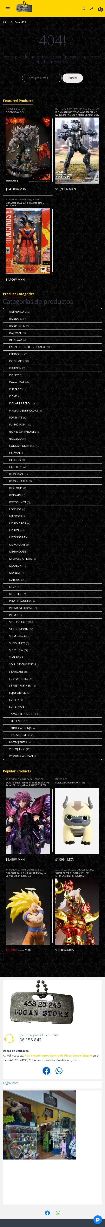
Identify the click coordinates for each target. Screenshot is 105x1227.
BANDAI (22, 199)
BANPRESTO (14, 326)
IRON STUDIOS (15, 481)
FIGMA (10, 396)
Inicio (6, 22)
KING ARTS (13, 495)
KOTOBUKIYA (14, 502)
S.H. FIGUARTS (15, 622)
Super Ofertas (14, 692)
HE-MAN (11, 453)
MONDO (11, 572)
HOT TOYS (60, 108)
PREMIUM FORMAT (18, 608)
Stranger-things (15, 678)
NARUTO (11, 580)
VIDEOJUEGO (14, 749)
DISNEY (11, 375)
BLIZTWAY (13, 340)
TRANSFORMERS (16, 735)
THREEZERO (14, 721)
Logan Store (10, 1083)
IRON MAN (72, 108)
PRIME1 (9, 108)
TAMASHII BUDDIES (18, 714)
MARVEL (83, 108)
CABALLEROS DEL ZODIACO (24, 347)
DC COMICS (13, 361)
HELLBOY (12, 460)
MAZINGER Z (14, 537)
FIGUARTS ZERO (16, 403)
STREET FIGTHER (17, 685)
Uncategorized (15, 742)
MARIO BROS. (14, 523)
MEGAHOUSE (14, 551)
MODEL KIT (13, 565)
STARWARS (13, 671)
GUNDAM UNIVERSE (19, 446)
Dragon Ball (33, 199)
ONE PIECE (13, 594)
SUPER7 (11, 699)
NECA (9, 587)
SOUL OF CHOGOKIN (19, 664)
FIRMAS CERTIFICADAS (20, 410)
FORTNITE (12, 417)
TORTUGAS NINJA (17, 728)
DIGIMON (12, 368)
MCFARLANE (14, 544)
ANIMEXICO (11, 199)
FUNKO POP (14, 424)
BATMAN (12, 333)
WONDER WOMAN (18, 756)
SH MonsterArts (16, 636)
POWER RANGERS (17, 601)
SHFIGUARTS (14, 643)
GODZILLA (13, 438)
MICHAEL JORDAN (17, 558)
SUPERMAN (13, 706)
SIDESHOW (19, 108)
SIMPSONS (13, 657)
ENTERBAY (13, 389)
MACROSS (12, 516)
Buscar (72, 78)
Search (84, 8)
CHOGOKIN (13, 354)
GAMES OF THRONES (19, 431)
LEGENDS (12, 509)
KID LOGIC (13, 488)
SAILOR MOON (15, 629)
